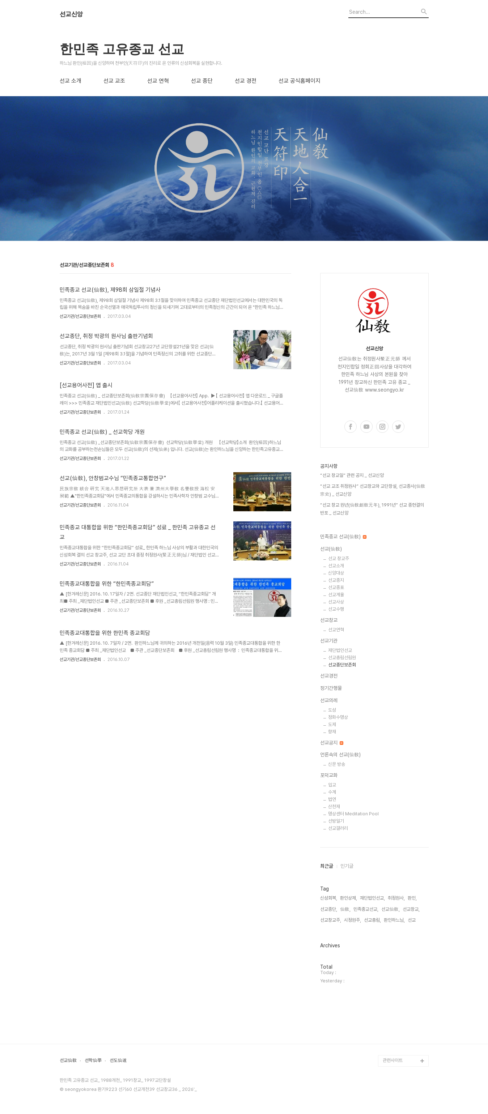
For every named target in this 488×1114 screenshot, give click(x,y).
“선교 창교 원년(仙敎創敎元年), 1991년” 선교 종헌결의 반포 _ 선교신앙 (372, 509)
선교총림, (372, 920)
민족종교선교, (365, 909)
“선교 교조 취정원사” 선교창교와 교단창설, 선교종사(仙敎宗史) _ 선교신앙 (372, 490)
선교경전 (329, 676)
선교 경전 (245, 81)
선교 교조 (114, 81)
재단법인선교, (372, 898)
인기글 (346, 866)
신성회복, (328, 898)
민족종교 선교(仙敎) (343, 536)
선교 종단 (202, 81)
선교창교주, (330, 920)
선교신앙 (71, 14)
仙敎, (345, 909)
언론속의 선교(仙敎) (340, 754)
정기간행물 (331, 688)
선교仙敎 (68, 1060)
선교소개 (336, 565)
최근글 (326, 866)
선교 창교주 (338, 558)
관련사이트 (393, 1060)
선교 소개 (70, 81)
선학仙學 (93, 1060)
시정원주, (352, 920)
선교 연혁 (158, 81)
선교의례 (329, 700)
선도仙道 (118, 1060)
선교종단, (328, 909)
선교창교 (329, 620)
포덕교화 (329, 775)
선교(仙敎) (331, 549)
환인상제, (348, 898)
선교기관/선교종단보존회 (80, 316)
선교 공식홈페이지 (300, 81)
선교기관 (329, 641)
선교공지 (331, 743)
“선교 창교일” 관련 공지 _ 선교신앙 (352, 475)
